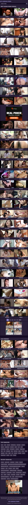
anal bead (18, 444)
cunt (11, 455)
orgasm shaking (4, 464)
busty (23, 451)
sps (10, 476)
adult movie (3, 449)
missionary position (14, 478)
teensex (24, 472)
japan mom (23, 474)
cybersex (2, 453)
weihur (8, 474)
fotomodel (13, 474)
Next (20, 319)
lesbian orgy (20, 470)
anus (6, 453)
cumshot (11, 447)
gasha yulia (7, 462)
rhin (2, 474)
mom (2, 444)
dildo (26, 451)
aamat (5, 474)
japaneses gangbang (5, 476)
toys (12, 451)
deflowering (13, 444)
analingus (8, 451)
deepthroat (7, 447)
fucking (17, 462)
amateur (23, 444)
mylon (8, 449)
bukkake (17, 449)
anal (5, 444)
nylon (20, 451)
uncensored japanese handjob (14, 466)
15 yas (14, 472)
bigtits (17, 468)
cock (21, 447)
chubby (14, 455)
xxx (4, 451)
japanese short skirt (4, 466)
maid (14, 468)
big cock (20, 462)
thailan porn (3, 472)
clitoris (23, 453)
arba (13, 476)
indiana (2, 462)
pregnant (2, 468)
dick (2, 451)
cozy (6, 468)
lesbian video (3, 478)
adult (16, 447)
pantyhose (12, 462)
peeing (8, 478)
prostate (17, 474)
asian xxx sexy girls (18, 476)
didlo (9, 453)
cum (19, 447)
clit (12, 453)
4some (8, 455)
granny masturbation (5, 470)
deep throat (3, 455)
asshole (19, 453)
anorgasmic (12, 449)
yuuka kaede (9, 472)
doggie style (22, 449)
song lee (10, 468)
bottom (2, 447)
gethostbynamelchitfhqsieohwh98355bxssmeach (17, 464)
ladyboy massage (13, 470)
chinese (8, 444)
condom (15, 453)
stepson (23, 466)
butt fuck (15, 451)
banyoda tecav (18, 472)
